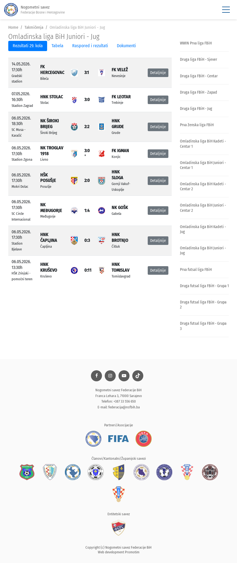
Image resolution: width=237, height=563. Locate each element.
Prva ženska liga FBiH (197, 125)
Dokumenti (126, 45)
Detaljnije (158, 72)
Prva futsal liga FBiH (196, 269)
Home (13, 27)
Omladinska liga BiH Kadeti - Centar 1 (203, 144)
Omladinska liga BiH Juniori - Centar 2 (203, 208)
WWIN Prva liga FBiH (196, 43)
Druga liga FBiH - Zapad (198, 92)
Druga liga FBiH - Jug (196, 108)
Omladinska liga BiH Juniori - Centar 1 (203, 165)
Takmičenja (34, 27)
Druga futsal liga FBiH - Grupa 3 (203, 326)
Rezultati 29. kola (28, 45)
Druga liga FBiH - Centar (199, 76)
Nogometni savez (34, 10)
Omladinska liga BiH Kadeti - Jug (203, 229)
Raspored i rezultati (90, 45)
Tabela (57, 45)
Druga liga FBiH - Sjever (198, 59)
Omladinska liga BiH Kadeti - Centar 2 (203, 186)
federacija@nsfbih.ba (124, 407)
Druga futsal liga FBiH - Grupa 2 (203, 305)
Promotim (132, 552)
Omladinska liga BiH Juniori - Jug (203, 250)
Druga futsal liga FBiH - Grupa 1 (204, 286)
